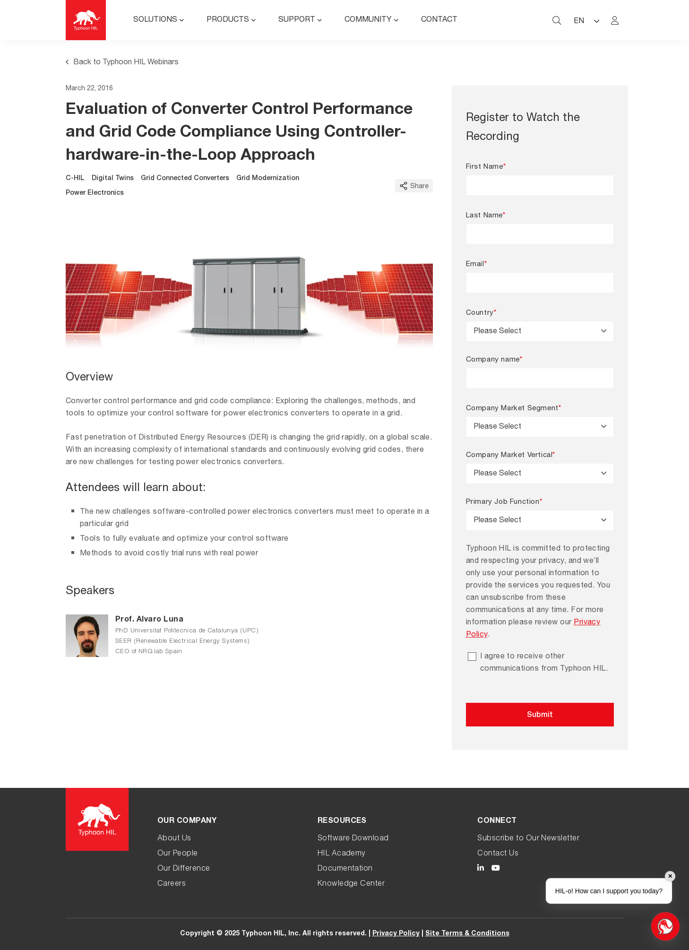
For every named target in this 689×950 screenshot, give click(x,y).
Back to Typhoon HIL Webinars (122, 63)
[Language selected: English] (586, 20)
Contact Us (497, 854)
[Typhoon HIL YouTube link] (495, 869)
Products (228, 20)
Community (368, 20)
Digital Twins (113, 178)
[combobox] (540, 331)
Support (296, 20)
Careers (171, 884)
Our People (177, 854)
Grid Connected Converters (185, 178)
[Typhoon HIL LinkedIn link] (480, 869)
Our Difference (183, 869)
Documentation (345, 869)
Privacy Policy (396, 934)
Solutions (155, 20)
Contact (439, 20)
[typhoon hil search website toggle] (557, 20)
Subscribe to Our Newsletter (528, 839)
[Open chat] (665, 926)
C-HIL (75, 178)
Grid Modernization (267, 178)
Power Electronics (95, 193)
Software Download (353, 839)
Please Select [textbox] (497, 332)
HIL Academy (342, 854)
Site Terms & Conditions (467, 934)
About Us (174, 839)
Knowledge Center (351, 884)
